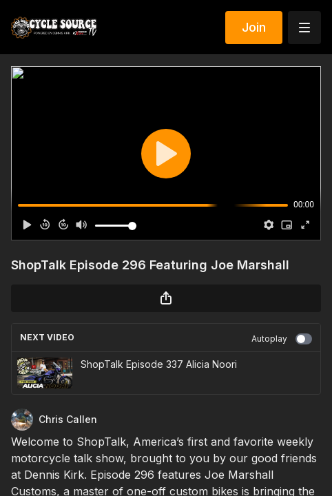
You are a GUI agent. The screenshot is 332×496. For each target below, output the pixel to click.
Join (254, 27)
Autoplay (281, 338)
